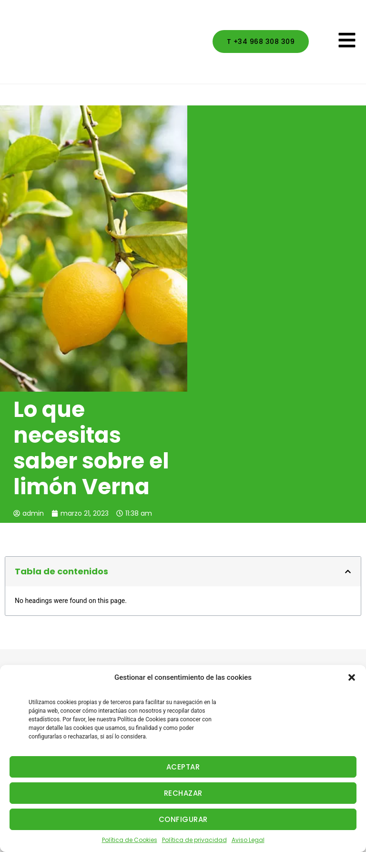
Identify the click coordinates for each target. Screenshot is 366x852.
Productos (22, 658)
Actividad (20, 640)
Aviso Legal (248, 840)
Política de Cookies (129, 840)
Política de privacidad (194, 840)
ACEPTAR (183, 767)
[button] (351, 677)
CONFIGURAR (183, 819)
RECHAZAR (183, 793)
